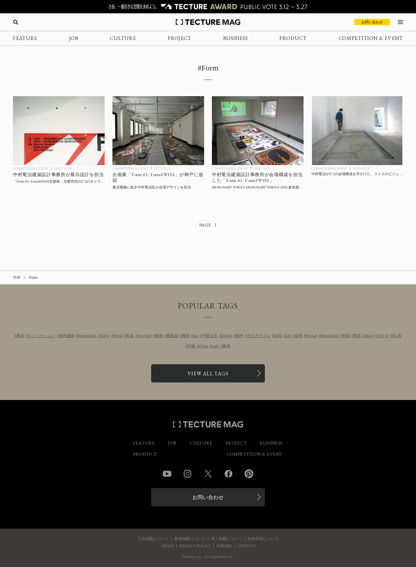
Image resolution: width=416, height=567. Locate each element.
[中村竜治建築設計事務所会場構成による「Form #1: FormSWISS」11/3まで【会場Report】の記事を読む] (258, 130)
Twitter (208, 473)
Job (288, 336)
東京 (20, 336)
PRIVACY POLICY (195, 546)
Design (226, 336)
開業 (357, 336)
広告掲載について (153, 539)
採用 (298, 336)
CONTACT (247, 546)
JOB (73, 38)
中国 (346, 336)
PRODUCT (293, 38)
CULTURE (123, 38)
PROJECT (179, 38)
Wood (117, 336)
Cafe (215, 346)
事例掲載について (189, 539)
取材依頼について (263, 539)
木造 (130, 336)
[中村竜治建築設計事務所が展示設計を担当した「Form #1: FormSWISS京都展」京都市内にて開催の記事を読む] (59, 130)
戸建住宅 (209, 336)
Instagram (187, 473)
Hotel (369, 336)
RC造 (396, 336)
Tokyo (105, 336)
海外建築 (66, 336)
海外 (185, 336)
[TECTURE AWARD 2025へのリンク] (208, 6)
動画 (159, 336)
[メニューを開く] (400, 22)
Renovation (87, 336)
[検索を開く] (15, 22)
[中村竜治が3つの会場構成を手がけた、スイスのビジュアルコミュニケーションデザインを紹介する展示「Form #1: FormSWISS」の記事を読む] (357, 130)
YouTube (144, 336)
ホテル (383, 336)
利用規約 (224, 546)
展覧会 (172, 336)
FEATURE (25, 38)
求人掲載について (226, 539)
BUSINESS (235, 38)
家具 (226, 346)
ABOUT (167, 546)
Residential (329, 336)
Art (195, 336)
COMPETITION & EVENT (371, 38)
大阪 (191, 346)
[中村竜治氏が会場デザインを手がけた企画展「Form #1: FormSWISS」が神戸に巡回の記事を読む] (158, 130)
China (203, 346)
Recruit (311, 336)
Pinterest (249, 473)
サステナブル (258, 336)
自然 (278, 336)
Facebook (228, 473)
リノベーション (41, 336)
